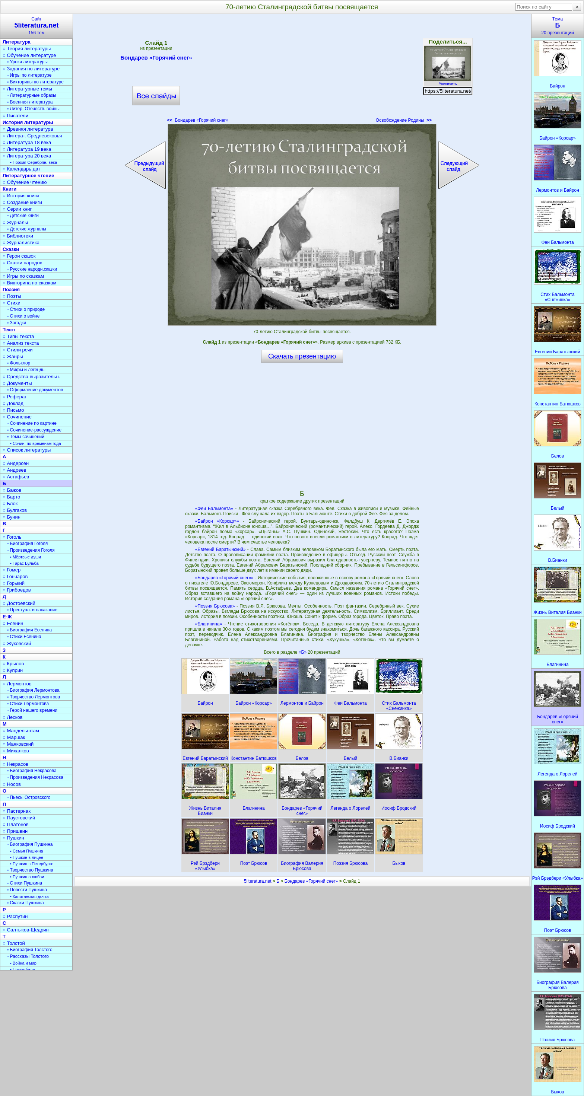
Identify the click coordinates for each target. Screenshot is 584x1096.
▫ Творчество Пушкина (30, 870)
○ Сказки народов (22, 262)
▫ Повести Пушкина (27, 889)
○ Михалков (16, 751)
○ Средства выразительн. (31, 376)
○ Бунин (11, 517)
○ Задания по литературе (31, 68)
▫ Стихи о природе (26, 309)
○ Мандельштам (21, 730)
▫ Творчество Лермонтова (33, 697)
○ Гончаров (15, 576)
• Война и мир (23, 963)
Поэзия (11, 289)
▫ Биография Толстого (30, 949)
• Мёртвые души (25, 557)
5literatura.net (257, 881)
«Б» (303, 652)
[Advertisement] (302, 71)
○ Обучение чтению (25, 182)
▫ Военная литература (30, 102)
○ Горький (14, 583)
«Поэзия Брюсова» (215, 606)
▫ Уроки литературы (27, 61)
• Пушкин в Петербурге (31, 863)
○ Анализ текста (21, 343)
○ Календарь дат (21, 169)
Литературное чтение (28, 175)
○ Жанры (13, 356)
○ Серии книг (17, 209)
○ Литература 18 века (27, 142)
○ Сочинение (17, 417)
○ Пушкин (13, 838)
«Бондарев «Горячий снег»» (224, 577)
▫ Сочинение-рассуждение (34, 430)
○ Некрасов (15, 764)
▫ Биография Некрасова (32, 770)
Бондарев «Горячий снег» (156, 58)
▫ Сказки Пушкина (25, 902)
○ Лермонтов (17, 683)
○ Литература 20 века (27, 156)
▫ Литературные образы (31, 95)
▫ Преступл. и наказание (32, 609)
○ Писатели (15, 115)
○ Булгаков (15, 510)
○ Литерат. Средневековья (32, 135)
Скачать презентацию (302, 356)
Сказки (11, 249)
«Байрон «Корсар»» (217, 521)
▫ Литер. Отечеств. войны (33, 108)
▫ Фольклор (18, 363)
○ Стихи (11, 303)
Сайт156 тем (36, 25)
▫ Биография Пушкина (30, 844)
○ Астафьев (16, 477)
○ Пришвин (15, 831)
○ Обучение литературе (29, 55)
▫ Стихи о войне (23, 316)
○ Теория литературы (27, 48)
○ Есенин (13, 623)
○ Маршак (14, 737)
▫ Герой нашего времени (32, 710)
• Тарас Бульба (24, 563)
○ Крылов (13, 663)
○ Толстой (14, 943)
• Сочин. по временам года (35, 443)
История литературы (28, 122)
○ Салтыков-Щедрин (26, 930)
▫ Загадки (16, 322)
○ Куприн (13, 670)
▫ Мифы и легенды (26, 369)
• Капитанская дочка (29, 896)
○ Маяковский (18, 744)
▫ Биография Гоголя (27, 543)
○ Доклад (13, 403)
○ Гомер (11, 570)
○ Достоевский (19, 603)
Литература (17, 42)
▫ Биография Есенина (29, 630)
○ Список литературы (27, 450)
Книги (9, 189)
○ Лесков (13, 717)
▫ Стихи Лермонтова (28, 703)
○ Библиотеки (18, 236)
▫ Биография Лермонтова (33, 690)
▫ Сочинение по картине (32, 423)
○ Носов (12, 784)
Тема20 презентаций (557, 25)
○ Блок (10, 503)
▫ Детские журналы (26, 229)
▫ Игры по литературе (29, 75)
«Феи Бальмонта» (214, 508)
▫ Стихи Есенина (24, 636)
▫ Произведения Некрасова (35, 777)
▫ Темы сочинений (25, 436)
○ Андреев (14, 470)
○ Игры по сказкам (23, 276)
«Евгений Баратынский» (220, 549)
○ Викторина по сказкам (29, 283)
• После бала (22, 969)
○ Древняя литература (28, 129)
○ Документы (17, 383)
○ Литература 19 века (27, 149)
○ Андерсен (16, 463)
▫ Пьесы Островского (28, 797)
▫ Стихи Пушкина (24, 883)
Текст (9, 329)
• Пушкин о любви (27, 876)
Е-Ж (7, 616)
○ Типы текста (18, 336)
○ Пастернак (17, 811)
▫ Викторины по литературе (35, 82)
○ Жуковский (17, 643)
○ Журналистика (21, 242)
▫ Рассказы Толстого (28, 956)
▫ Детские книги (23, 215)
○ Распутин (15, 916)
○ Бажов (12, 490)
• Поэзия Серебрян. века (33, 162)
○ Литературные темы (27, 89)
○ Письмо (13, 410)
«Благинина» (208, 624)
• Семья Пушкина (26, 851)
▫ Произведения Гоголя (31, 550)
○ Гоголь (12, 537)
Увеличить (447, 82)
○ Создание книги (22, 202)
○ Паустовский (19, 818)
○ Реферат (15, 396)
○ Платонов (16, 824)
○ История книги (21, 195)
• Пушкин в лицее (26, 857)
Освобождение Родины (404, 120)
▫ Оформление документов (35, 389)
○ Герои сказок (19, 256)
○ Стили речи (18, 350)
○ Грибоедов (17, 590)
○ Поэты (12, 296)
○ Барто (11, 497)
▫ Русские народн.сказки (32, 269)
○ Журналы (15, 222)
